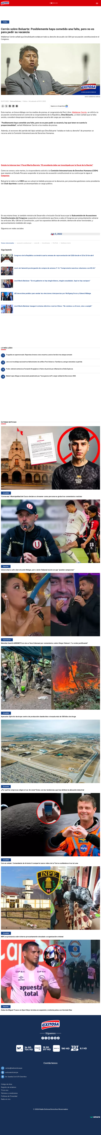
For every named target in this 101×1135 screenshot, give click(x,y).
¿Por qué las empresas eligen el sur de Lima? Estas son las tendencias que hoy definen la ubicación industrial (42, 790)
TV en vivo (4, 1090)
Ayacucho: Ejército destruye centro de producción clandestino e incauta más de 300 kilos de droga (38, 717)
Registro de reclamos (8, 1087)
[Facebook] (42, 1038)
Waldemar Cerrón (79, 112)
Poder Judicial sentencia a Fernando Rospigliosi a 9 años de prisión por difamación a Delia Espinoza (39, 369)
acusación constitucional (24, 243)
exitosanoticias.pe (11, 1072)
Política (5, 22)
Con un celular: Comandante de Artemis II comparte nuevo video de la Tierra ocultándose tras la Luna (39, 863)
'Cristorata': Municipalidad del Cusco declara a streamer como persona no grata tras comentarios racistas (41, 496)
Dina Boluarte (46, 243)
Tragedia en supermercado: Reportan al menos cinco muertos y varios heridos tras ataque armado (39, 355)
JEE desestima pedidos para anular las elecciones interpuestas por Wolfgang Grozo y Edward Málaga (52, 293)
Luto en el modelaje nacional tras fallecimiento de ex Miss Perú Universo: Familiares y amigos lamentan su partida (44, 362)
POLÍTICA (55, 243)
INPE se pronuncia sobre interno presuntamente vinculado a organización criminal (32, 937)
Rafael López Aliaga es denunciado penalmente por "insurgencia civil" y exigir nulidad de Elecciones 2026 (41, 376)
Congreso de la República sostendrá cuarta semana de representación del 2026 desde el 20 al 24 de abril (54, 255)
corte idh (36, 243)
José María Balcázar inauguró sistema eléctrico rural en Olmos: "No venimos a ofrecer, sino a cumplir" (53, 306)
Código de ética (6, 1084)
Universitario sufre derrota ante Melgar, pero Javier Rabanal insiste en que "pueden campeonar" (37, 570)
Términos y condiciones (9, 1093)
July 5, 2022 (56, 234)
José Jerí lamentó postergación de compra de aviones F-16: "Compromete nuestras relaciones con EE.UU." (54, 268)
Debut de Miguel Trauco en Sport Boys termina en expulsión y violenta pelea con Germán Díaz (36, 1010)
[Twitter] (45, 1038)
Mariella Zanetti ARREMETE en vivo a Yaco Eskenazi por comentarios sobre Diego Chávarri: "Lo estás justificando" (44, 643)
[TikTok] (58, 1038)
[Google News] (55, 1038)
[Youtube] (49, 1038)
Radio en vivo (5, 1099)
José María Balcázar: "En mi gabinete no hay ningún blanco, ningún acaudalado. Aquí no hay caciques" (52, 281)
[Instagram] (52, 1038)
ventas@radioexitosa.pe (13, 1068)
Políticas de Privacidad (9, 1096)
